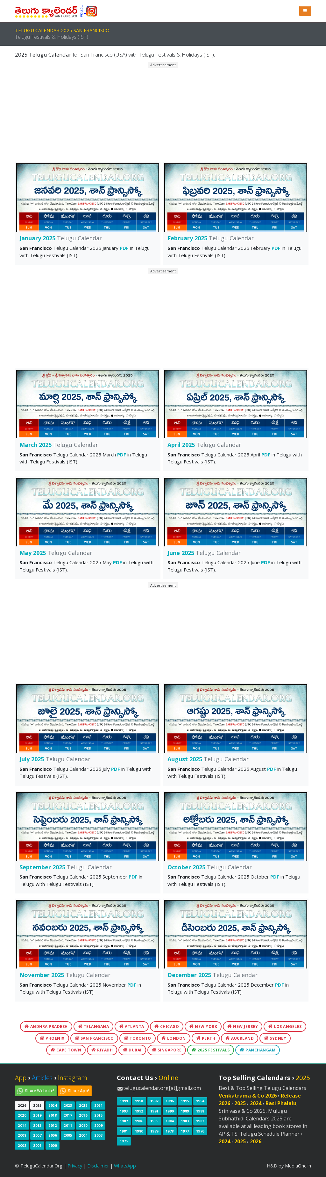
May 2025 (55, 553)
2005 (68, 1135)
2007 (37, 1135)
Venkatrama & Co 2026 (248, 1095)
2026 (22, 1105)
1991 (154, 1111)
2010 (83, 1125)
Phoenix (52, 1038)
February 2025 (210, 238)
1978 (170, 1131)
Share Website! (39, 1090)
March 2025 (58, 444)
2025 (37, 1105)
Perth (206, 1038)
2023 (68, 1105)
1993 (124, 1111)
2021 (98, 1105)
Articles (42, 1077)
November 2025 (64, 975)
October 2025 (209, 867)
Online (168, 1077)
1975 (124, 1141)
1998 (139, 1100)
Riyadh (102, 1050)
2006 (52, 1135)
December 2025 (212, 975)
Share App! (78, 1090)
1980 (139, 1131)
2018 (52, 1115)
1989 (185, 1111)
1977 (185, 1131)
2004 (83, 1135)
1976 (200, 1131)
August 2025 (208, 759)
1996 (170, 1100)
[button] (305, 11)
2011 (68, 1125)
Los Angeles (285, 1026)
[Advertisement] (163, 112)
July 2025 (54, 759)
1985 (154, 1121)
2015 (98, 1115)
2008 (22, 1135)
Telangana (93, 1026)
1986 (139, 1121)
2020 (22, 1115)
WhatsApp (125, 1166)
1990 (170, 1111)
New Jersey (242, 1026)
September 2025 (65, 867)
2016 (83, 1115)
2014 (22, 1125)
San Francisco (94, 1038)
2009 (98, 1125)
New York (203, 1026)
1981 (124, 1131)
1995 (185, 1100)
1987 (124, 1121)
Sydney (275, 1038)
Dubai (132, 1050)
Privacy (74, 1166)
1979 (154, 1131)
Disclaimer (98, 1166)
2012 (52, 1125)
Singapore (167, 1050)
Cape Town (66, 1050)
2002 (22, 1145)
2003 (98, 1135)
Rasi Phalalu (281, 1103)
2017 (68, 1115)
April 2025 (204, 444)
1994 (200, 1100)
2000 (52, 1145)
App (20, 1077)
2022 (83, 1105)
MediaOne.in (298, 1166)
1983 (185, 1121)
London (173, 1038)
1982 (200, 1121)
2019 (37, 1115)
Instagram (72, 1077)
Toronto (137, 1038)
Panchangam (257, 1050)
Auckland (239, 1038)
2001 (37, 1145)
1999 (124, 1100)
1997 (154, 1100)
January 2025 (60, 238)
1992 (139, 1111)
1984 (170, 1121)
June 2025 (204, 553)
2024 (52, 1105)
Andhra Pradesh (46, 1026)
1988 (200, 1111)
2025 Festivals (211, 1050)
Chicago (166, 1026)
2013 (37, 1125)
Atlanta (131, 1026)
